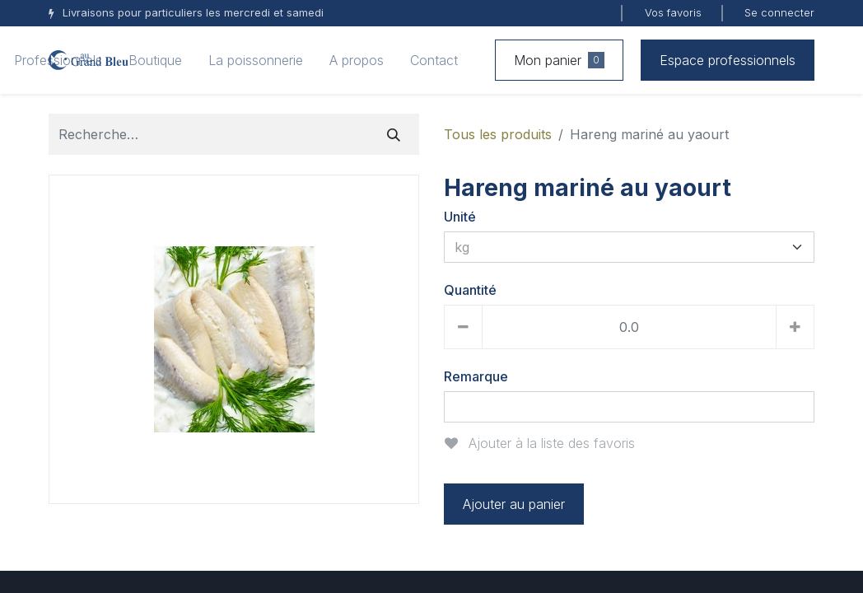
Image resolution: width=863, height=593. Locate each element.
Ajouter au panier (514, 504)
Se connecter (779, 12)
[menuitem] (58, 60)
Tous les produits (498, 134)
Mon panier (559, 60)
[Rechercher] (393, 134)
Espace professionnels (727, 60)
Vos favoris (673, 12)
